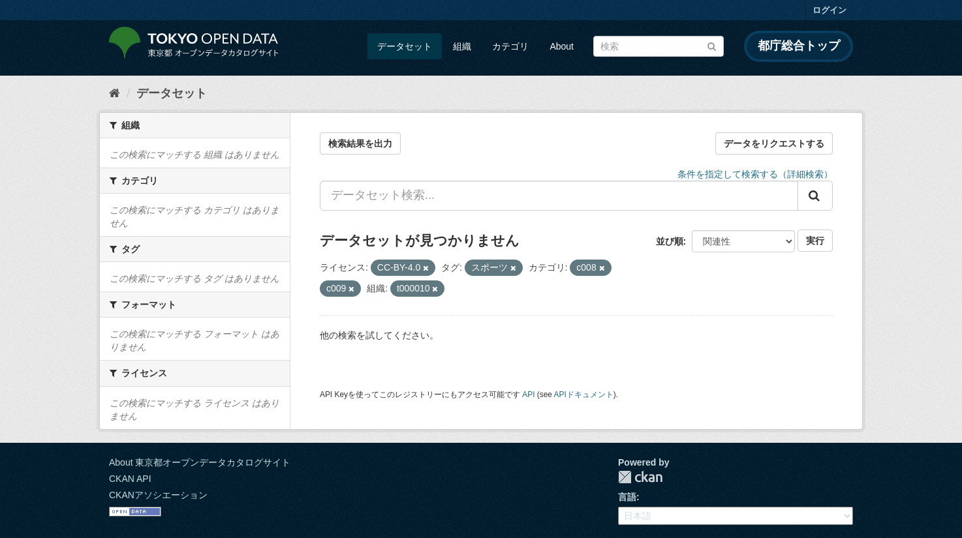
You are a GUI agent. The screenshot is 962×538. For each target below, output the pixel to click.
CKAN (640, 477)
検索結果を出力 (360, 143)
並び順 (669, 241)
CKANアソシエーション (158, 495)
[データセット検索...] (559, 196)
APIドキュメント (583, 394)
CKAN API (130, 478)
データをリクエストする (774, 143)
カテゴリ (510, 46)
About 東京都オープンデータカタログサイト (199, 462)
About (562, 46)
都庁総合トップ (799, 45)
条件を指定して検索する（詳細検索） (755, 174)
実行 (815, 240)
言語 (627, 497)
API (528, 394)
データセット (404, 46)
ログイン (829, 10)
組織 (462, 46)
